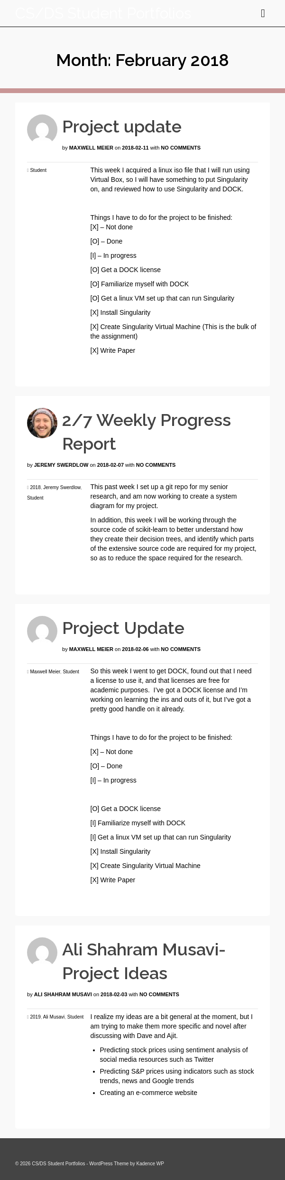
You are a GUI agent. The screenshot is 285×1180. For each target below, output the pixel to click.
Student (38, 170)
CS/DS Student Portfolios (103, 13)
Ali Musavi (54, 1017)
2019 (35, 1017)
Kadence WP (150, 1163)
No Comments (181, 148)
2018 (35, 487)
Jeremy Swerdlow (61, 465)
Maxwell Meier (91, 148)
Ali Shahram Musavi (63, 994)
